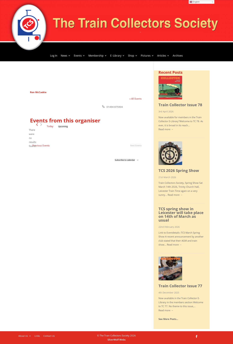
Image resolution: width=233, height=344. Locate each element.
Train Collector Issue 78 (180, 104)
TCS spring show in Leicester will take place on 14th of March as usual (180, 214)
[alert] (32, 138)
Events (78, 56)
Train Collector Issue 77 (180, 285)
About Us (23, 335)
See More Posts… (168, 319)
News (64, 56)
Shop (131, 56)
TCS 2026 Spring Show (178, 170)
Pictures (146, 56)
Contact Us (49, 335)
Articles (161, 56)
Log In (53, 56)
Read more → (165, 129)
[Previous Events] (37, 124)
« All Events (135, 98)
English (195, 2)
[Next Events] (41, 124)
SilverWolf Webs (116, 339)
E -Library (115, 56)
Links (37, 335)
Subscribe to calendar (125, 160)
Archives (178, 56)
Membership (96, 56)
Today (50, 126)
